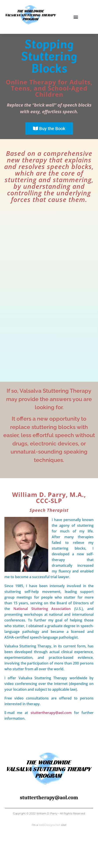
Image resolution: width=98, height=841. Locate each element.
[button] (75, 16)
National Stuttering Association (42, 608)
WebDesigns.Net (49, 824)
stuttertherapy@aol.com (51, 712)
